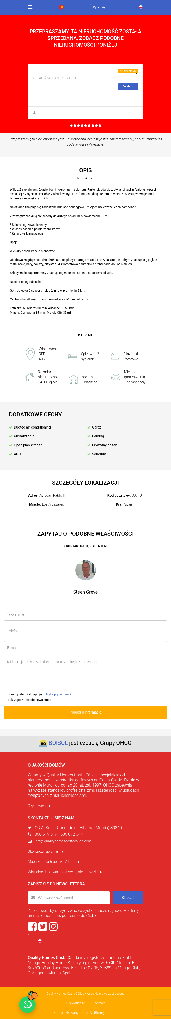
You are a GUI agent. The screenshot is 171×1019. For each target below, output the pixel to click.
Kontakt (99, 1003)
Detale (128, 86)
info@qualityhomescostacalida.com (63, 841)
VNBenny (97, 1013)
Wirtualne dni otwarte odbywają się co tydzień (65, 872)
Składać (128, 897)
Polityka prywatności (57, 694)
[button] (41, 940)
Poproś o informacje (85, 712)
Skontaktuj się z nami (46, 851)
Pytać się (99, 7)
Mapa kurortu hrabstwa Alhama (54, 862)
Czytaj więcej (39, 806)
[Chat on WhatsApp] (27, 1004)
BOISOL (58, 743)
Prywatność (75, 1003)
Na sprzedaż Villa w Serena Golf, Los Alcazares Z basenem (88, 72)
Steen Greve (45, 113)
